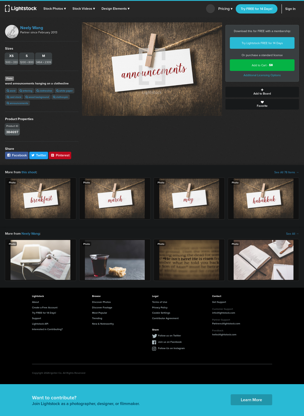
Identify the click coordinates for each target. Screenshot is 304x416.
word (11, 90)
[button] (54, 8)
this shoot (28, 172)
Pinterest (60, 155)
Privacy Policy (159, 307)
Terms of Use (159, 302)
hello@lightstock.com (224, 334)
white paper (64, 90)
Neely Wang (31, 27)
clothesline (44, 90)
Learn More (251, 400)
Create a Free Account (45, 307)
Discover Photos (101, 302)
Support (36, 318)
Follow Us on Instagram (171, 348)
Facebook (17, 155)
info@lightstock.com (223, 312)
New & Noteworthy (103, 323)
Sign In (290, 8)
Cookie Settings (161, 312)
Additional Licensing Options (262, 75)
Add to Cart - (262, 65)
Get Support (219, 302)
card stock (14, 97)
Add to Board (262, 92)
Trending (97, 318)
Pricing (225, 9)
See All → (292, 234)
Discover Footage (102, 307)
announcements (17, 103)
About (35, 302)
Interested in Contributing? (47, 329)
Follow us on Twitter (169, 335)
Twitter (39, 155)
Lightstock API (40, 323)
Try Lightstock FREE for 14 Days (262, 43)
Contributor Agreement (165, 318)
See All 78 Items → (286, 172)
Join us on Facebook (170, 342)
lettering (26, 90)
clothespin (60, 97)
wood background (37, 97)
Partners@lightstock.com (226, 323)
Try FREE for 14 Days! (256, 8)
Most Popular (99, 312)
